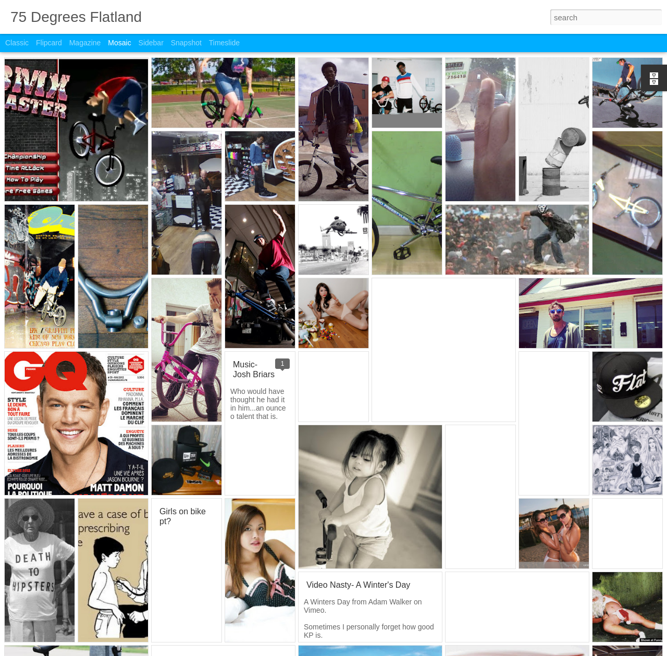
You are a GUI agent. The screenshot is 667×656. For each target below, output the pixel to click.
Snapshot (186, 43)
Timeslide (224, 43)
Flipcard (49, 43)
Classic (17, 43)
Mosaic (119, 43)
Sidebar (151, 43)
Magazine (85, 43)
